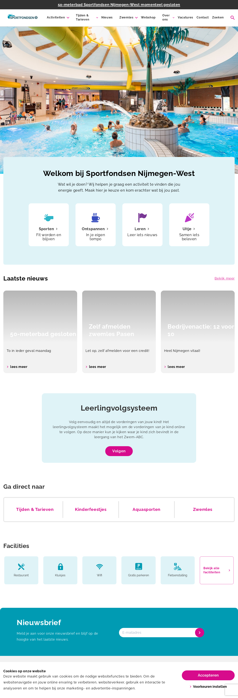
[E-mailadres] (161, 632)
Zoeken (218, 17)
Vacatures (185, 17)
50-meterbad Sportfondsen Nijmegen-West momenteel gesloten (119, 4)
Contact (203, 17)
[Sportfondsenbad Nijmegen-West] (22, 17)
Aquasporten (146, 509)
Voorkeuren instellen (208, 686)
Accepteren (208, 675)
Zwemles (126, 17)
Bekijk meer (225, 278)
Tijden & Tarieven (82, 17)
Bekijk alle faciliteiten (216, 570)
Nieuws (107, 17)
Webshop (148, 17)
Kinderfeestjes (90, 509)
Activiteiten (56, 17)
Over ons (166, 17)
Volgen (119, 451)
